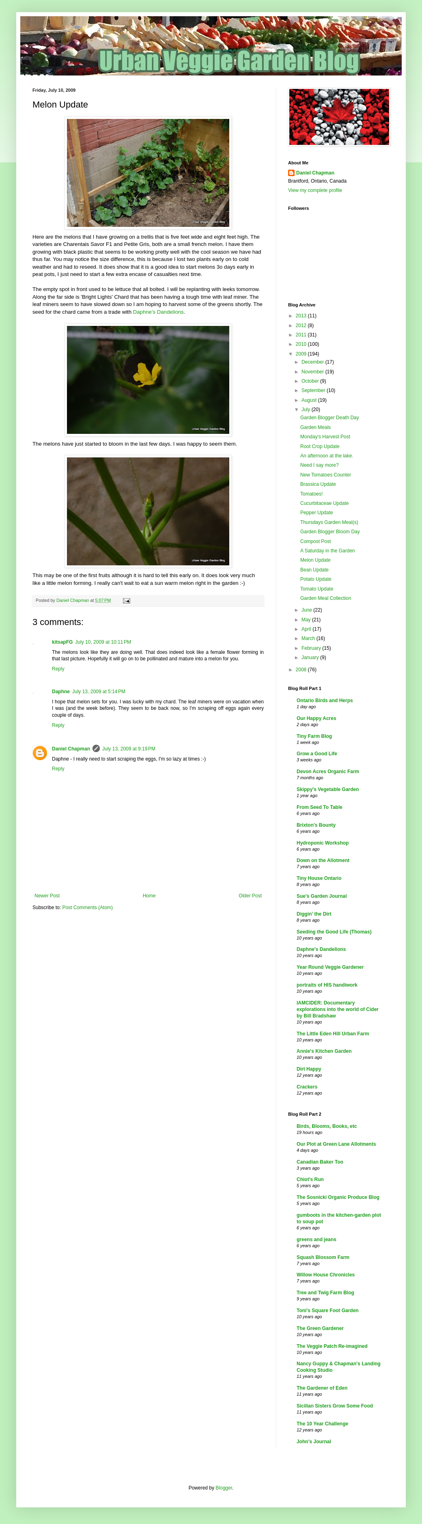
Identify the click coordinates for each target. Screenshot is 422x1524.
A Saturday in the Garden (327, 551)
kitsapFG (62, 642)
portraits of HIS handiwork (327, 985)
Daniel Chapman (71, 749)
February (311, 648)
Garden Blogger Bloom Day (330, 532)
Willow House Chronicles (326, 1275)
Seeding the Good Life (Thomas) (334, 932)
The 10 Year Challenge (322, 1424)
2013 (302, 316)
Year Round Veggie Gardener (330, 967)
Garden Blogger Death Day (329, 417)
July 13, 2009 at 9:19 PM (128, 749)
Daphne (61, 691)
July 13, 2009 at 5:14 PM (98, 691)
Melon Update (315, 560)
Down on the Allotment (323, 860)
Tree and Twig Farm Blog (325, 1293)
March (308, 638)
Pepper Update (316, 512)
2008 (302, 670)
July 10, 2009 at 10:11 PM (103, 642)
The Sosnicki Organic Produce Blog (338, 1197)
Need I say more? (319, 465)
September (314, 390)
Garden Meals (315, 427)
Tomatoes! (311, 494)
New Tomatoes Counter (325, 475)
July (306, 409)
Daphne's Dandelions (158, 312)
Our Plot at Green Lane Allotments (336, 1144)
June (307, 610)
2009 (302, 354)
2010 (302, 344)
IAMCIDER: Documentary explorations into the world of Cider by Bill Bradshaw (338, 1009)
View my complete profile (315, 190)
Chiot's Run (310, 1179)
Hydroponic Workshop (323, 843)
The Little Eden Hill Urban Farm (333, 1034)
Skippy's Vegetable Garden (328, 789)
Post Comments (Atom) (87, 907)
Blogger (223, 1488)
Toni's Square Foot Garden (328, 1310)
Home (149, 896)
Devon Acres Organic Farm (328, 771)
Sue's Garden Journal (322, 896)
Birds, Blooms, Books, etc (327, 1126)
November (313, 372)
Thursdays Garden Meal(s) (329, 522)
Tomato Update (316, 589)
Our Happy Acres (316, 718)
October (310, 381)
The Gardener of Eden (322, 1388)
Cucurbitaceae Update (324, 503)
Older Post (250, 896)
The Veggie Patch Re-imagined (332, 1346)
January (310, 657)
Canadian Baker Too (320, 1162)
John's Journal (314, 1441)
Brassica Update (318, 484)
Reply (58, 669)
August (309, 400)
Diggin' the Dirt (314, 914)
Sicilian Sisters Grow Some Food (335, 1406)
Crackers (307, 1087)
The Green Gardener (320, 1328)
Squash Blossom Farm (323, 1257)
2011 (302, 335)
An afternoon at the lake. (326, 456)
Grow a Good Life (317, 754)
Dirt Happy (309, 1069)
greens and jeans (316, 1239)
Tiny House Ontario (319, 878)
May (306, 620)
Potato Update (316, 579)
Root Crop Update (320, 446)
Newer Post (47, 896)
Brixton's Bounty (316, 825)
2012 (302, 325)
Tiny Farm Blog (314, 736)
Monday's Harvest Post (325, 437)
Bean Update (314, 570)
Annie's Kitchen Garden (324, 1051)
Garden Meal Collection (325, 598)
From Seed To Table (319, 807)
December (313, 362)
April (306, 629)
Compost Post (315, 541)
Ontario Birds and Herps (325, 700)
